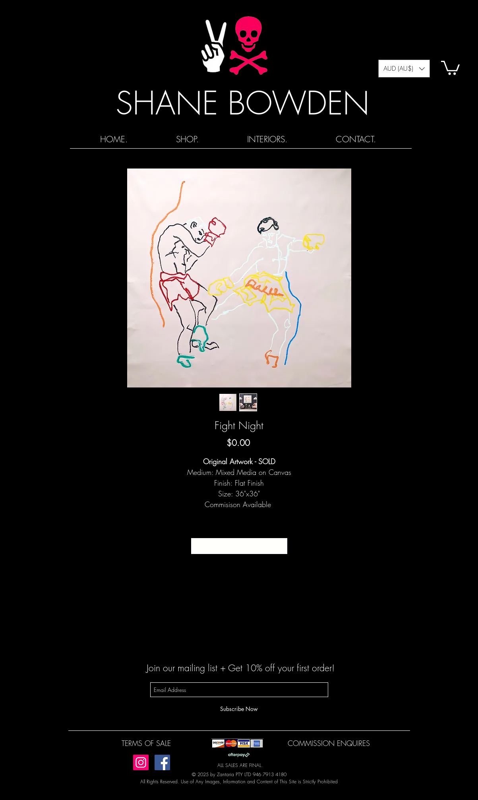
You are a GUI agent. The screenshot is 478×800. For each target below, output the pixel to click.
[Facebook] (162, 762)
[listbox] (404, 68)
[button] (404, 68)
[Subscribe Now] (239, 709)
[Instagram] (141, 762)
